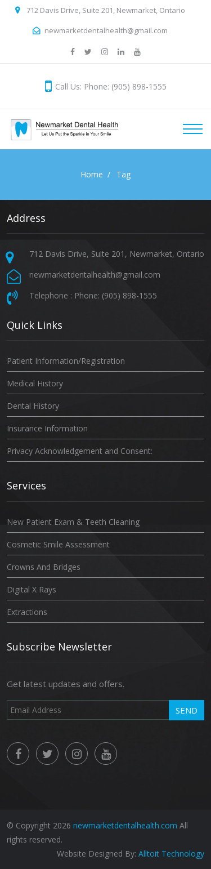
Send (186, 710)
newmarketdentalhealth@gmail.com (106, 30)
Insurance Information (47, 428)
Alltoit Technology (171, 853)
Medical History (35, 383)
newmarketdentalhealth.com (125, 825)
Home (91, 174)
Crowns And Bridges (43, 566)
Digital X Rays (31, 589)
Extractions (27, 612)
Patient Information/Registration (66, 360)
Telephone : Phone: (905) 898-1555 (93, 295)
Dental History (33, 405)
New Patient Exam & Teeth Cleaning (73, 521)
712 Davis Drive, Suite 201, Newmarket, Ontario (105, 10)
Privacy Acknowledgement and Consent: (79, 450)
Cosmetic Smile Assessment (58, 544)
